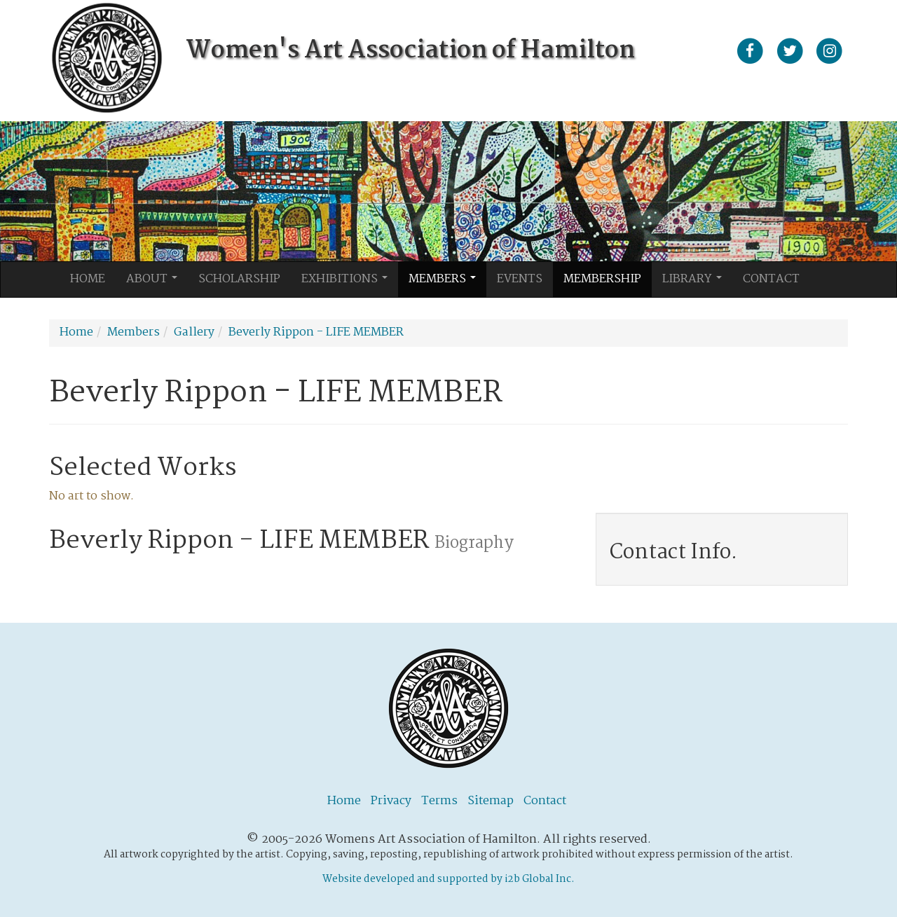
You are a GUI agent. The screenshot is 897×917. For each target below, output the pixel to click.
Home (87, 279)
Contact (771, 279)
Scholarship (239, 279)
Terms (439, 801)
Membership (602, 279)
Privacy (391, 801)
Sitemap (490, 801)
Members (446, 283)
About (155, 283)
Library (696, 283)
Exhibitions (348, 283)
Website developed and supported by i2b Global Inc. (448, 879)
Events (519, 279)
